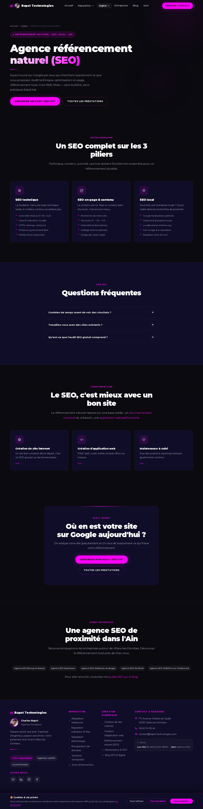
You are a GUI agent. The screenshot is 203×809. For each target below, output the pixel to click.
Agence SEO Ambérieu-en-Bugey (98, 668)
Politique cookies (109, 802)
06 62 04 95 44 (147, 728)
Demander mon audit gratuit (101, 562)
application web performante (119, 420)
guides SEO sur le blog (123, 676)
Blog (135, 5)
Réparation (86, 5)
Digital (104, 5)
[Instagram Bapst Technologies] (29, 779)
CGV (71, 802)
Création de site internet (112, 724)
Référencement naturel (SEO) (112, 742)
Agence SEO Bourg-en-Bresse (29, 668)
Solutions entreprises (76, 757)
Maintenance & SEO (114, 749)
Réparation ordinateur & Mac (79, 729)
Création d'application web (113, 733)
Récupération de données (79, 748)
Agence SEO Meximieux (63, 668)
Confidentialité (90, 802)
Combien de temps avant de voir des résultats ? (101, 315)
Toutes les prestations (85, 101)
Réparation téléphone (76, 720)
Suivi (146, 5)
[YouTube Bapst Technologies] (13, 779)
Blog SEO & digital (113, 755)
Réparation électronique (77, 739)
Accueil (69, 5)
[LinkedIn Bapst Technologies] (21, 779)
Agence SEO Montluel (132, 668)
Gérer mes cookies (130, 802)
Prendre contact (177, 5)
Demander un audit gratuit (35, 101)
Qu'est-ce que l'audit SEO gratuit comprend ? (101, 340)
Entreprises (121, 5)
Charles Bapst (28, 802)
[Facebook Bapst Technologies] (37, 779)
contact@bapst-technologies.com (158, 734)
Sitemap (147, 802)
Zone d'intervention (81, 764)
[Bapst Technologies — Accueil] (31, 5)
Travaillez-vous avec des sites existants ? (101, 328)
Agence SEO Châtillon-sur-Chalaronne (169, 668)
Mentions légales (57, 802)
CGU (78, 802)
